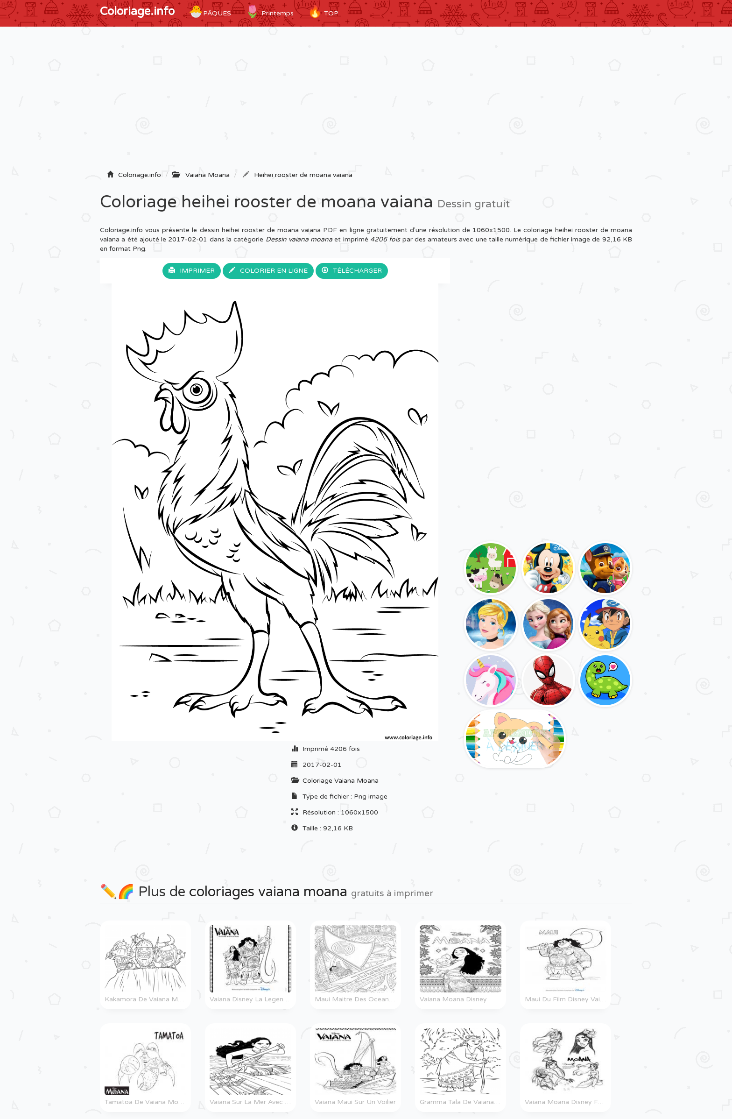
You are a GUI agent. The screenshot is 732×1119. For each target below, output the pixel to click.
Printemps (269, 12)
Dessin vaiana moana (299, 239)
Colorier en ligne (268, 271)
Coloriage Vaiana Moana (341, 781)
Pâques (210, 12)
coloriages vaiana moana (268, 891)
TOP (323, 12)
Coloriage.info (137, 11)
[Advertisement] (366, 101)
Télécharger (352, 271)
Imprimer (192, 271)
